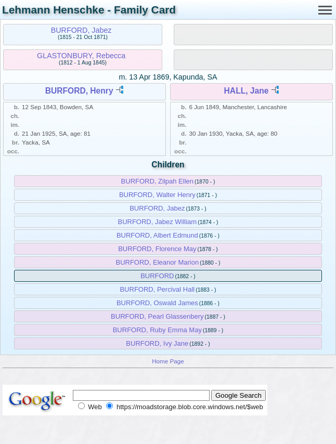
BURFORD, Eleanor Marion (157, 262)
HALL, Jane (246, 90)
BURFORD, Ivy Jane (157, 343)
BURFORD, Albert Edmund (157, 235)
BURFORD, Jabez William (157, 222)
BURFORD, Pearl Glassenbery (157, 316)
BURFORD (157, 276)
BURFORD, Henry (79, 90)
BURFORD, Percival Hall (157, 289)
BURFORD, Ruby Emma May (157, 330)
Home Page (168, 361)
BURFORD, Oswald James (157, 303)
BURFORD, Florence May (157, 249)
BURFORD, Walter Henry (157, 195)
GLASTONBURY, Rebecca (81, 55)
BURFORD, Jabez (81, 30)
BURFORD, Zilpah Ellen (157, 181)
